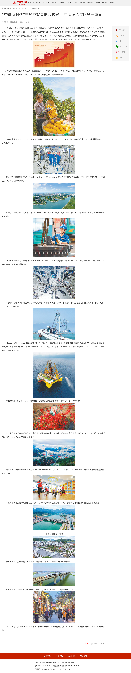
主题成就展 (36, 8)
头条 (29, 2)
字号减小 (122, 35)
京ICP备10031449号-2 (42, 666)
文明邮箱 (71, 656)
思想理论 (53, 2)
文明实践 (83, 2)
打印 (120, 41)
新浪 (125, 46)
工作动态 (39, 2)
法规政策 (61, 2)
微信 (120, 46)
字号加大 (122, 30)
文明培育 (75, 2)
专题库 (16, 8)
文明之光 (104, 2)
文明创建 (90, 2)
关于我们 (47, 656)
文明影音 (97, 2)
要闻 (33, 2)
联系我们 (59, 656)
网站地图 (83, 656)
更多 (120, 57)
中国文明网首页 (7, 8)
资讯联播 (46, 2)
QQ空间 (122, 52)
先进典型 (68, 2)
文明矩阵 (112, 2)
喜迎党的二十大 (25, 8)
